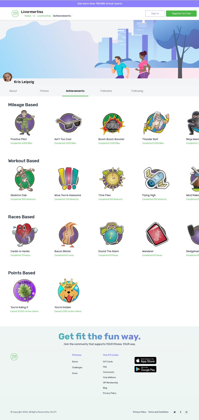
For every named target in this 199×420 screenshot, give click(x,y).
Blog (105, 388)
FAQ (105, 367)
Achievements (75, 91)
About (13, 91)
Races (75, 361)
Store (75, 373)
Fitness (44, 91)
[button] (161, 360)
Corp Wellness (109, 377)
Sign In (155, 13)
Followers (106, 91)
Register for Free (181, 13)
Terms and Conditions (158, 412)
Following (137, 91)
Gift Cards (108, 361)
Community (108, 372)
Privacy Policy (109, 393)
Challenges (77, 367)
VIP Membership (110, 382)
